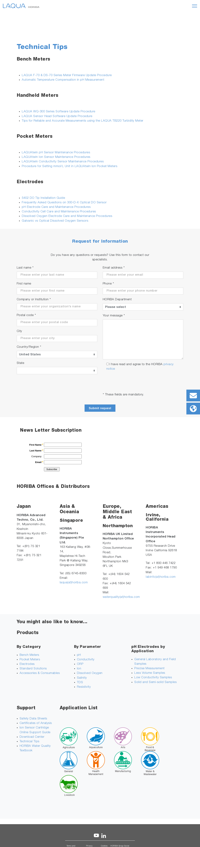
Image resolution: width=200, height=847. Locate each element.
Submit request (100, 408)
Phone (108, 283)
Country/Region (29, 347)
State (20, 363)
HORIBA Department (117, 299)
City (19, 331)
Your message (114, 315)
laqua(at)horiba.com (74, 582)
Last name (25, 267)
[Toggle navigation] (194, 6)
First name (24, 283)
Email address (114, 267)
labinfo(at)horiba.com (161, 577)
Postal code (26, 315)
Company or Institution (34, 299)
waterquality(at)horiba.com (121, 597)
